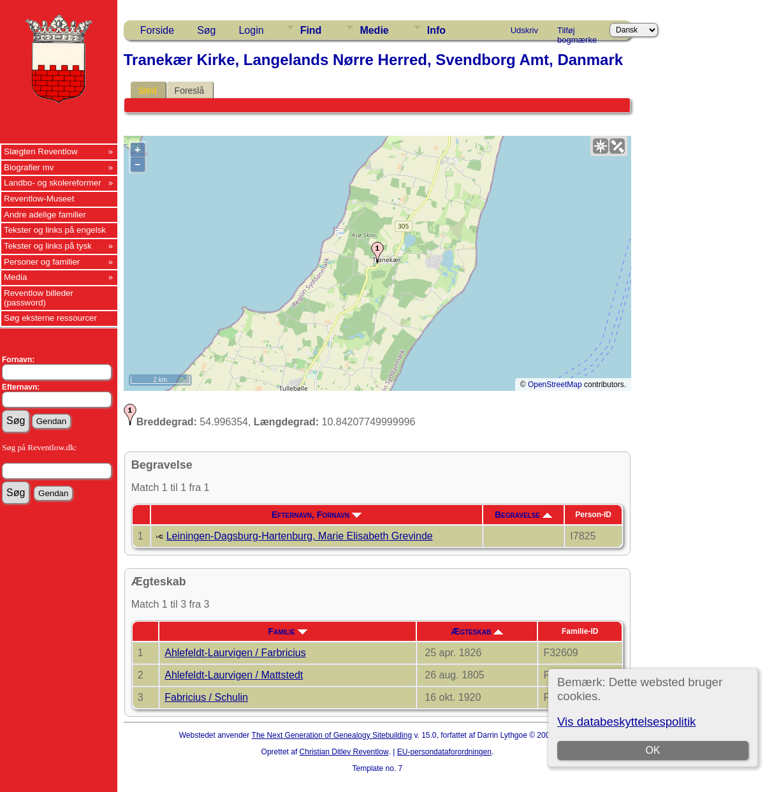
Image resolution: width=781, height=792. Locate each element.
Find (311, 30)
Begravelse (523, 515)
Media (15, 277)
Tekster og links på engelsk (55, 230)
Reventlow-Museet (39, 198)
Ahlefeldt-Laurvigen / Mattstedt (233, 675)
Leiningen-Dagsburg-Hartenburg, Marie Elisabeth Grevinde (299, 536)
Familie (287, 631)
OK (653, 750)
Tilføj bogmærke (577, 33)
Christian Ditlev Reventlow (344, 751)
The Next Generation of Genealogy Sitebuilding (332, 735)
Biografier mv (29, 167)
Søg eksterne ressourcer (50, 318)
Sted (147, 90)
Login (250, 30)
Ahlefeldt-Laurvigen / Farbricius (234, 652)
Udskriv (524, 30)
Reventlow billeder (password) (38, 297)
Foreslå (190, 90)
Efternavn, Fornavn (316, 515)
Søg (206, 30)
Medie (374, 30)
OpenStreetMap (555, 384)
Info (436, 30)
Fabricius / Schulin (206, 697)
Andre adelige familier (45, 214)
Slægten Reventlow (41, 151)
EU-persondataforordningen (444, 751)
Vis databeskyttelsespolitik (626, 721)
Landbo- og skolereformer (52, 182)
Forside (157, 30)
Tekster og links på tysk (48, 246)
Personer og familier (42, 262)
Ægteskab (477, 631)
